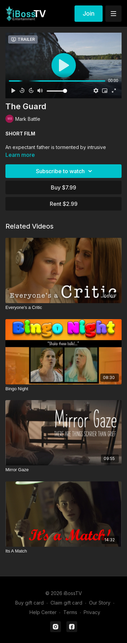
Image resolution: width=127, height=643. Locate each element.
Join (88, 13)
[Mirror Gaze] (63, 469)
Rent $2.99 (64, 203)
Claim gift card (66, 603)
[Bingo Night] (63, 388)
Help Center (43, 612)
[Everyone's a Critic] (63, 307)
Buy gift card (29, 603)
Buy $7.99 (63, 187)
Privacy (92, 612)
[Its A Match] (63, 551)
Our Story (99, 603)
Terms (70, 612)
